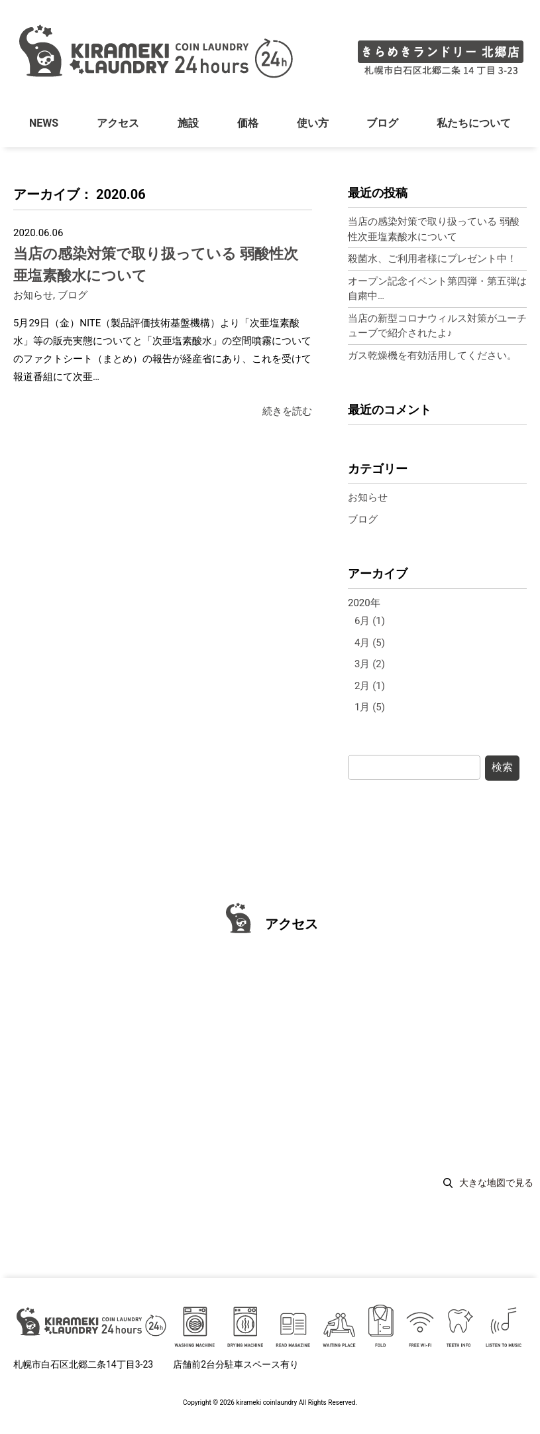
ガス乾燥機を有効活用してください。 (432, 355)
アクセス (118, 125)
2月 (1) (369, 686)
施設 (188, 125)
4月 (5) (369, 643)
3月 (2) (369, 664)
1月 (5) (369, 707)
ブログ (382, 125)
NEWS (43, 125)
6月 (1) (369, 621)
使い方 (312, 125)
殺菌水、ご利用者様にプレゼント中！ (432, 259)
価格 (247, 125)
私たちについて (474, 125)
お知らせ (33, 295)
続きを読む (287, 411)
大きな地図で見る (496, 1182)
